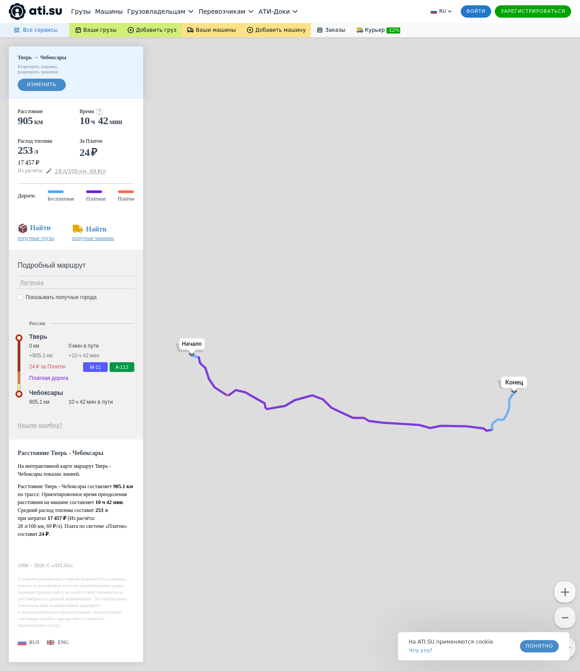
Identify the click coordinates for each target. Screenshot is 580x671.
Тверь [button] (38, 337)
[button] (190, 347)
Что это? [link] (420, 651)
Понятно (539, 646)
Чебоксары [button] (46, 393)
